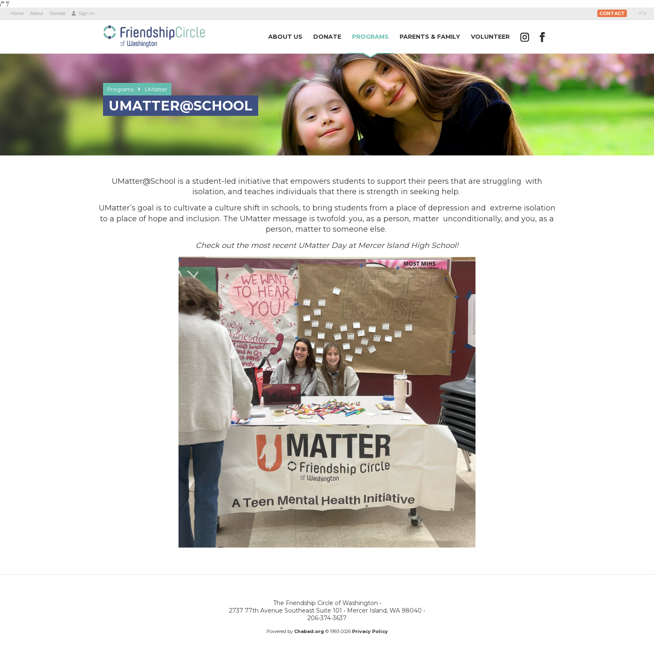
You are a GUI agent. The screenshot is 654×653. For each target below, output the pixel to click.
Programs (120, 89)
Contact (612, 13)
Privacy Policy (370, 631)
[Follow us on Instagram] (525, 37)
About (36, 13)
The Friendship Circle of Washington (154, 36)
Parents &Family (430, 36)
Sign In (83, 13)
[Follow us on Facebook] (542, 37)
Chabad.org (309, 631)
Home (17, 13)
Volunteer (490, 36)
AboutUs (285, 36)
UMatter (156, 89)
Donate (57, 13)
